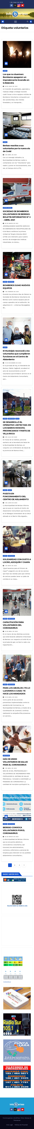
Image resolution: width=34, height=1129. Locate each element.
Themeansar (17, 1120)
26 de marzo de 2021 (11, 223)
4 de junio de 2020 (11, 502)
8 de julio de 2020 (11, 437)
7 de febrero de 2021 (12, 291)
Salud (17, 418)
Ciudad (5, 70)
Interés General (7, 207)
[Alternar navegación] (15, 21)
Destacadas (11, 418)
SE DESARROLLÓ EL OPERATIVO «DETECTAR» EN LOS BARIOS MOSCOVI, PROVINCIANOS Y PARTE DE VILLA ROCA (17, 428)
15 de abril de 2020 (11, 697)
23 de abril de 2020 (11, 631)
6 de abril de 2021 (11, 154)
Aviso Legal (9, 1125)
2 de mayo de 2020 (11, 565)
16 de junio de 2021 (11, 86)
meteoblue (7, 982)
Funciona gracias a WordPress (11, 1118)
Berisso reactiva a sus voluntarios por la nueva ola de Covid (16, 148)
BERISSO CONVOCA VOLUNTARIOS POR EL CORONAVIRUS (14, 830)
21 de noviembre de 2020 (13, 363)
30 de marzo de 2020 (12, 836)
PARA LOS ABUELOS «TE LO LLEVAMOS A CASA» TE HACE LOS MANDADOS (16, 691)
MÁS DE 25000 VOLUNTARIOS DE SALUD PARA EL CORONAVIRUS (15, 762)
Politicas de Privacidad (21, 1125)
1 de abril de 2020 (11, 768)
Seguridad (11, 281)
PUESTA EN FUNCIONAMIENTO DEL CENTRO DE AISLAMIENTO (16, 496)
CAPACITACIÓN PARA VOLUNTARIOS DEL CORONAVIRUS (13, 625)
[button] (27, 21)
